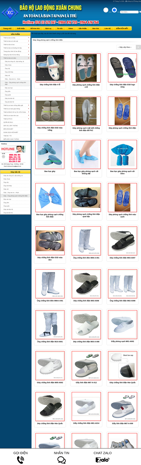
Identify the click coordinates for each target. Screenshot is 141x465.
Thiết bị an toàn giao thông (12, 108)
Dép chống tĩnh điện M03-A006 (86, 301)
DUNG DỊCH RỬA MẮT (11, 132)
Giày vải (7, 75)
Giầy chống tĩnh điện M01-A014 (86, 423)
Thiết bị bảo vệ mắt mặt (11, 41)
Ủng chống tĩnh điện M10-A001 (50, 342)
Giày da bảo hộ (9, 98)
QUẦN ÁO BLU (8, 122)
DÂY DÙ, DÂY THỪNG (11, 125)
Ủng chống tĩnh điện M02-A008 (122, 301)
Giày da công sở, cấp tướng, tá (14, 61)
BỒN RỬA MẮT (8, 129)
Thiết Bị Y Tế (7, 136)
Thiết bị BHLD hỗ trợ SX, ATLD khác (15, 112)
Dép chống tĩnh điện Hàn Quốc (50, 423)
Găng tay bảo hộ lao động (12, 54)
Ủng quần (8, 95)
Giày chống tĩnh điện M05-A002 (50, 383)
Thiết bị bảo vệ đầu (9, 38)
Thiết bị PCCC (8, 119)
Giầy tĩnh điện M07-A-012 (86, 383)
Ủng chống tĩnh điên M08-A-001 (50, 301)
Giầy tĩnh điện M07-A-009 (122, 423)
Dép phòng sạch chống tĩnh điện (122, 128)
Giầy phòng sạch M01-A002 (122, 341)
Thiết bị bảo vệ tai (9, 44)
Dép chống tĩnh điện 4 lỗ (50, 85)
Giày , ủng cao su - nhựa (12, 79)
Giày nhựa (8, 65)
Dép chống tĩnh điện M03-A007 (122, 258)
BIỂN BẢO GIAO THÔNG (11, 139)
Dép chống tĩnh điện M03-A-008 (86, 342)
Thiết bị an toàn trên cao (11, 115)
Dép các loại (8, 88)
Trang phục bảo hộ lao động (12, 51)
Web (110, 12)
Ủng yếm (7, 91)
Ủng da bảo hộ (9, 102)
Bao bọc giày (49, 171)
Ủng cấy (7, 68)
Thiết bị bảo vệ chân (10, 58)
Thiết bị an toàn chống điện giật (13, 105)
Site (118, 12)
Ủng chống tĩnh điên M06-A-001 (86, 258)
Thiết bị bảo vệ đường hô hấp (13, 48)
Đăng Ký (130, 1)
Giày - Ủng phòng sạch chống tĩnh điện (15, 83)
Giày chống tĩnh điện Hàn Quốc (122, 383)
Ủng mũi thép (9, 72)
